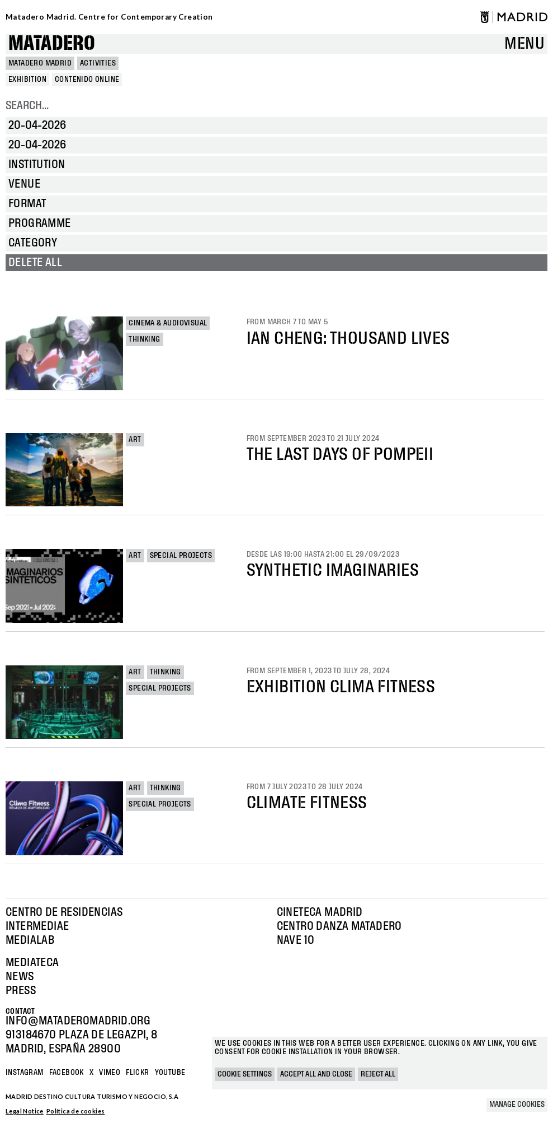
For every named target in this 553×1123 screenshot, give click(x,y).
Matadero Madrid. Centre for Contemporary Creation (109, 16)
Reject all (378, 1074)
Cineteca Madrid (320, 912)
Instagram (25, 1073)
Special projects (181, 556)
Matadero (51, 44)
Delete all (35, 262)
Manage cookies (517, 1104)
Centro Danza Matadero (339, 926)
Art (135, 440)
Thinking (144, 339)
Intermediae (37, 926)
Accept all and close (316, 1074)
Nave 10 (296, 940)
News (20, 976)
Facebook (66, 1073)
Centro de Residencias (64, 912)
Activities (98, 63)
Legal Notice (25, 1111)
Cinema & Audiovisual (168, 323)
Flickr (137, 1073)
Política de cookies (75, 1111)
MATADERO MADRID (40, 63)
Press (21, 990)
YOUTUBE (170, 1073)
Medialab (30, 940)
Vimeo (109, 1073)
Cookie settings (245, 1074)
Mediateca (32, 962)
